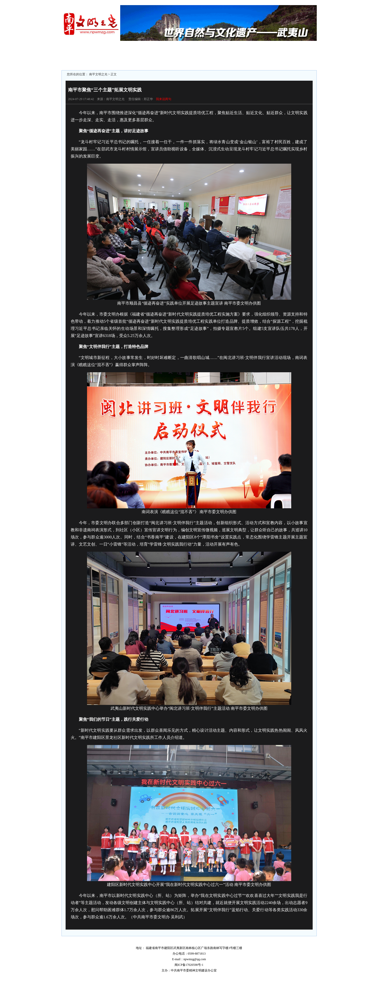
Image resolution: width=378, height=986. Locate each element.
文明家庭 (291, 52)
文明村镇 (203, 61)
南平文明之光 (98, 74)
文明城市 (203, 52)
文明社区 (262, 52)
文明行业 (262, 61)
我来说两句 (163, 99)
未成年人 (174, 52)
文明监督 (86, 61)
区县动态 (115, 52)
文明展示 (291, 61)
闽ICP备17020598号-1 (189, 965)
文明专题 (145, 52)
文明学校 (233, 61)
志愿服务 (145, 61)
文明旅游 (115, 61)
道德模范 (174, 61)
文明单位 (233, 52)
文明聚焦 (86, 52)
